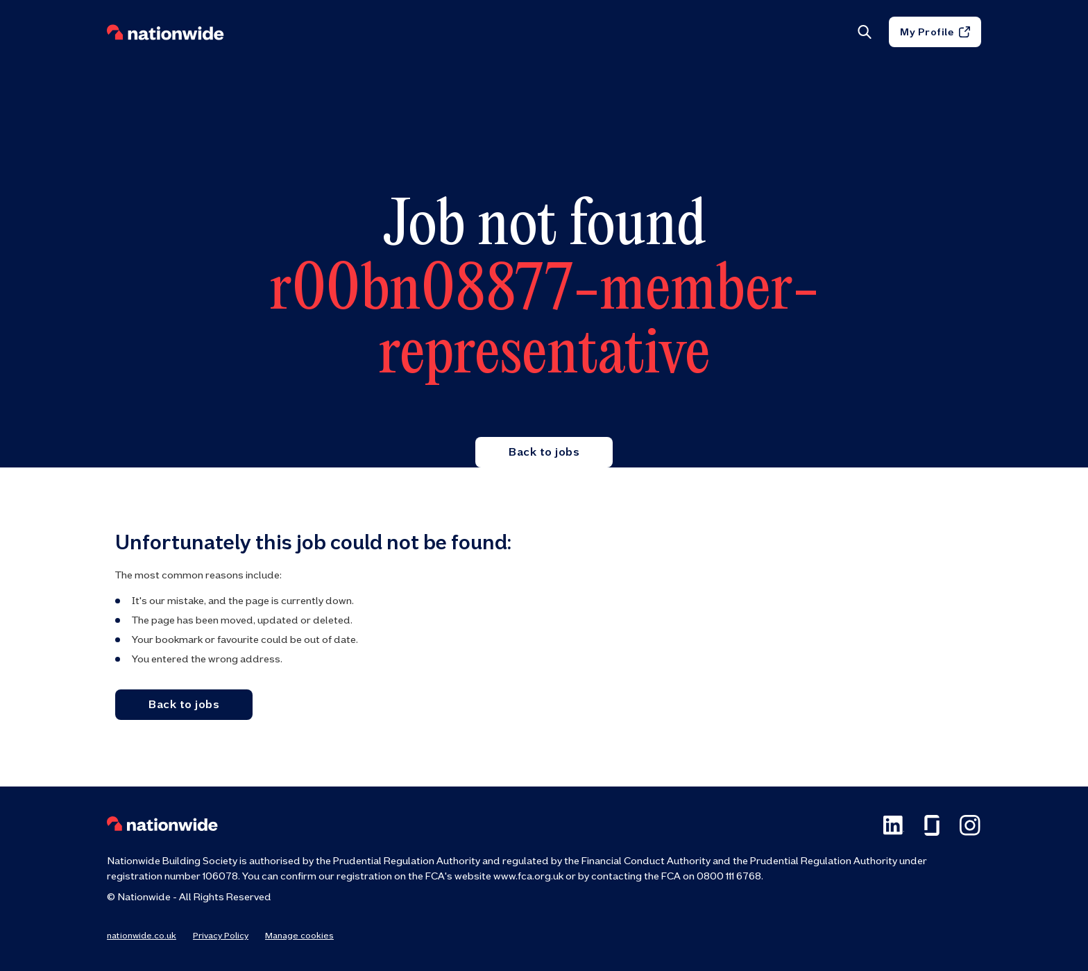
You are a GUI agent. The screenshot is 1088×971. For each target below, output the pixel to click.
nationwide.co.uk (141, 935)
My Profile (935, 36)
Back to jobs (544, 451)
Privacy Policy (220, 935)
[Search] (864, 36)
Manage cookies (299, 935)
